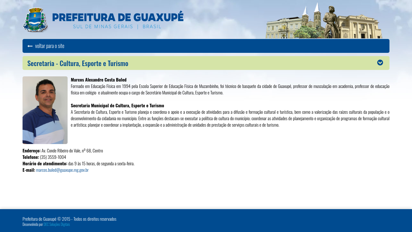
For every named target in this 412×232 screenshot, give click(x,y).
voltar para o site (45, 46)
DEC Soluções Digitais (57, 224)
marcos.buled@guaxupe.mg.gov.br (62, 169)
